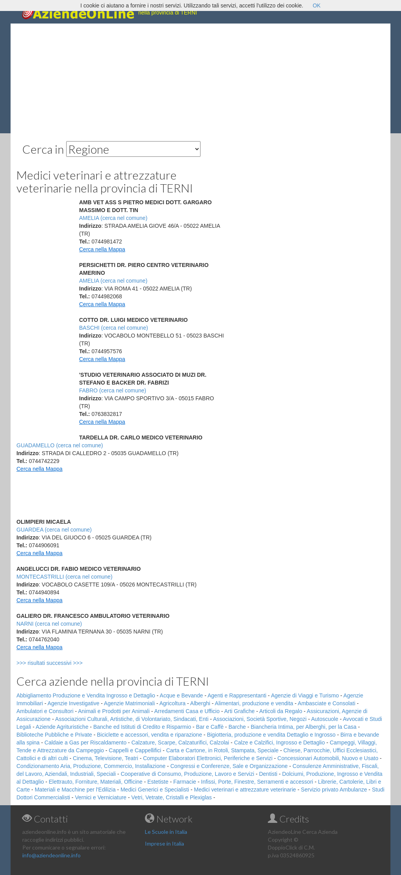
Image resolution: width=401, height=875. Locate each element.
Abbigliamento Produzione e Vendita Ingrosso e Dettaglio (85, 695)
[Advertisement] (200, 78)
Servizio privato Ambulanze (334, 789)
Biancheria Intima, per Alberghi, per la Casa (303, 727)
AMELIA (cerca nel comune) (113, 218)
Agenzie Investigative (73, 703)
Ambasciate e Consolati (326, 703)
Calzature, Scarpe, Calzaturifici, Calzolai (180, 742)
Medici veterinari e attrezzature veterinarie (245, 789)
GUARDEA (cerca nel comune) (54, 529)
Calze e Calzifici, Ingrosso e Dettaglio (279, 742)
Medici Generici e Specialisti (155, 789)
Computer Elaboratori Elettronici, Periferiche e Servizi (208, 758)
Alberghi (200, 703)
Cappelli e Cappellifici (135, 750)
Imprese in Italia (164, 843)
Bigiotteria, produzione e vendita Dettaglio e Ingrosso (271, 735)
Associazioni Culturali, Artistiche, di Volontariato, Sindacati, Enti (131, 719)
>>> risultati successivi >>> (62, 663)
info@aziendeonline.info (51, 855)
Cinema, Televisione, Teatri (105, 758)
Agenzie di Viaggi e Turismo (305, 695)
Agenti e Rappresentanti (237, 695)
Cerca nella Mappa (102, 249)
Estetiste (157, 782)
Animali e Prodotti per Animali (114, 711)
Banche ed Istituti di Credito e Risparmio (142, 727)
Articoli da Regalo (280, 711)
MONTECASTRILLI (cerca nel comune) (64, 577)
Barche (237, 727)
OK (316, 5)
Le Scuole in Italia (166, 831)
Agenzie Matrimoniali (129, 703)
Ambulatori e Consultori (45, 711)
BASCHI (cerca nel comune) (113, 328)
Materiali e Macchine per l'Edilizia (75, 789)
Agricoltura (172, 703)
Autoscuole (324, 719)
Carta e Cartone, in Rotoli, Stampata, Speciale (222, 750)
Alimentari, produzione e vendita (254, 703)
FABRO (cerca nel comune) (112, 390)
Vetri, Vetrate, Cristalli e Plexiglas (171, 797)
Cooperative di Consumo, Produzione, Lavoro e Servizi (187, 774)
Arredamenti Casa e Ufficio (187, 711)
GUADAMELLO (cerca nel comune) (59, 445)
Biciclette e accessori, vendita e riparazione (149, 735)
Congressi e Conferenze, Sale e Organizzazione (229, 766)
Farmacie (184, 782)
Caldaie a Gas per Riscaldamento (85, 742)
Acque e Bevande (181, 695)
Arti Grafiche (239, 711)
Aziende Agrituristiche (62, 727)
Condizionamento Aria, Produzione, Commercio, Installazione (91, 766)
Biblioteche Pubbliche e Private (54, 735)
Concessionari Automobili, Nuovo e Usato (327, 758)
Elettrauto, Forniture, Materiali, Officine (96, 782)
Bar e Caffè (210, 727)
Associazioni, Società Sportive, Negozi (260, 719)
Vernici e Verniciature (100, 797)
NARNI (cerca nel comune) (49, 624)
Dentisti (268, 774)
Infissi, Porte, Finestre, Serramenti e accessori (257, 782)
